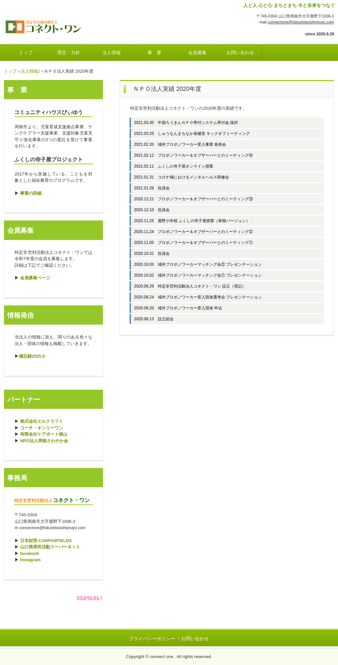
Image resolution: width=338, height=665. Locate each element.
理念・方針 (68, 52)
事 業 (154, 52)
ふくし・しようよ (50, 25)
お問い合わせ (240, 52)
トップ (26, 52)
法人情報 (111, 52)
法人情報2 (30, 71)
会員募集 (197, 52)
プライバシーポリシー (152, 638)
